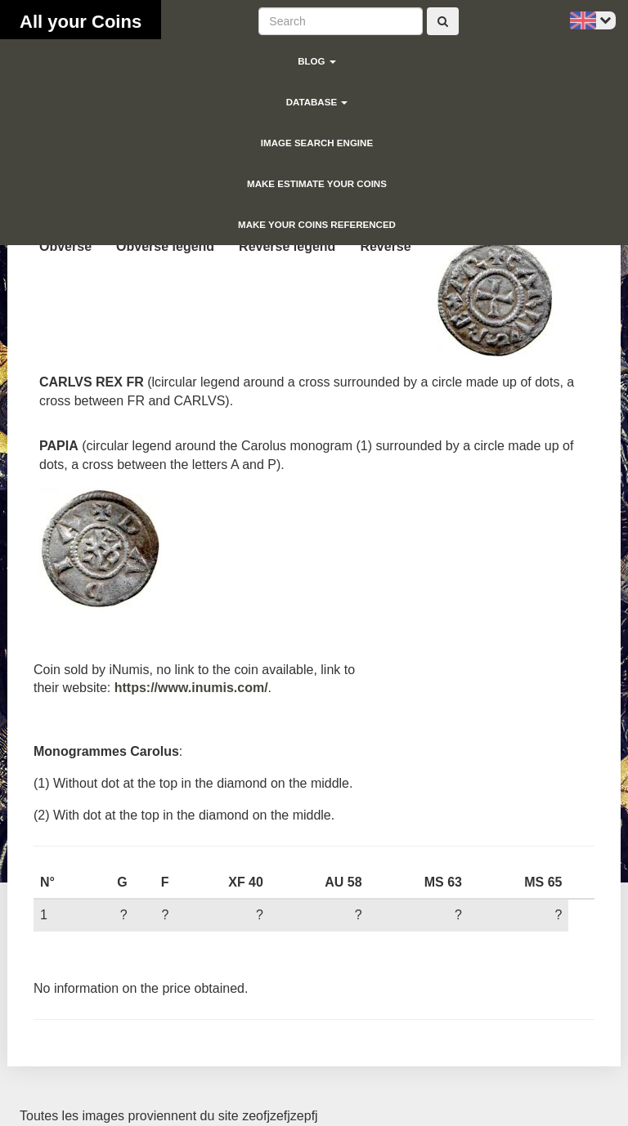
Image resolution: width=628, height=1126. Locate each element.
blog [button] (317, 61)
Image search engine (317, 143)
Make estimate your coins (317, 184)
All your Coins (80, 21)
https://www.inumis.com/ (191, 688)
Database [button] (317, 102)
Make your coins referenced (317, 225)
